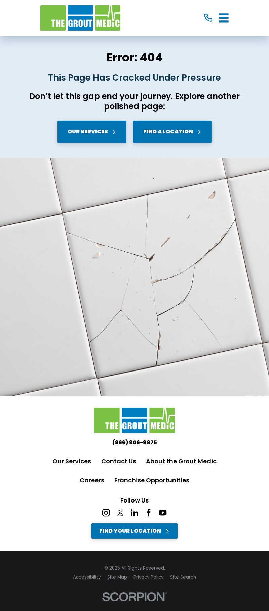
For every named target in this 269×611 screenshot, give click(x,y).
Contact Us (118, 461)
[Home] (80, 18)
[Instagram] (106, 512)
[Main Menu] (224, 18)
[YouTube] (162, 512)
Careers (92, 480)
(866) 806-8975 (134, 442)
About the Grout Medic (181, 461)
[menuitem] (87, 577)
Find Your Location (134, 531)
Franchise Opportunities (151, 480)
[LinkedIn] (134, 512)
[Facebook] (148, 512)
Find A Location (172, 131)
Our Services (92, 131)
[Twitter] (120, 512)
